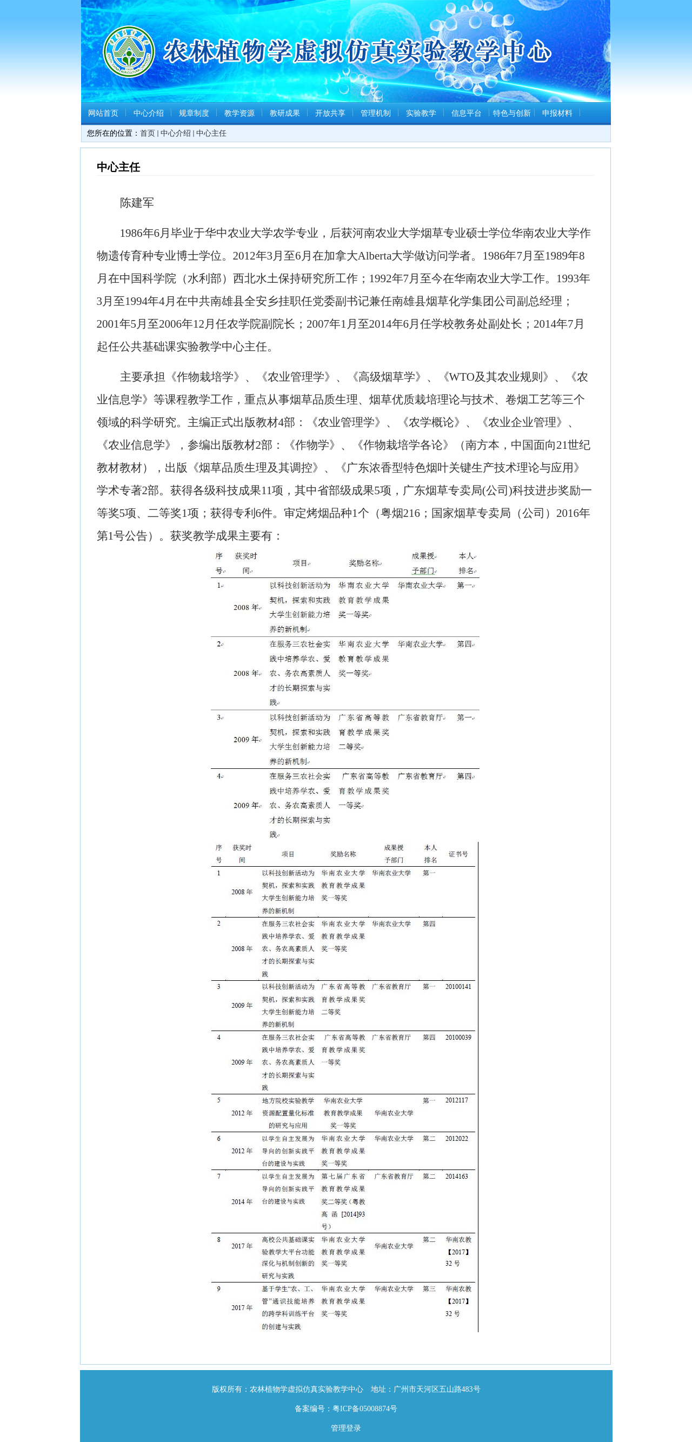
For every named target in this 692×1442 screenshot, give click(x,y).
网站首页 (103, 113)
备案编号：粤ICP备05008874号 (346, 1409)
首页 (147, 133)
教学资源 (239, 113)
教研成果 (285, 113)
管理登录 (346, 1428)
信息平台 (466, 113)
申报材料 (557, 113)
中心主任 (211, 133)
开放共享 (330, 113)
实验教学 (421, 113)
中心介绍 (149, 113)
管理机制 (376, 113)
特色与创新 (512, 113)
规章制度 (194, 113)
